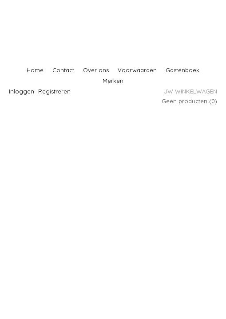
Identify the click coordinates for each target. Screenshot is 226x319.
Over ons (96, 70)
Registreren (54, 91)
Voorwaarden (137, 70)
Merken (113, 80)
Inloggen (21, 91)
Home (35, 70)
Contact (63, 70)
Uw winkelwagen (190, 91)
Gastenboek (182, 70)
